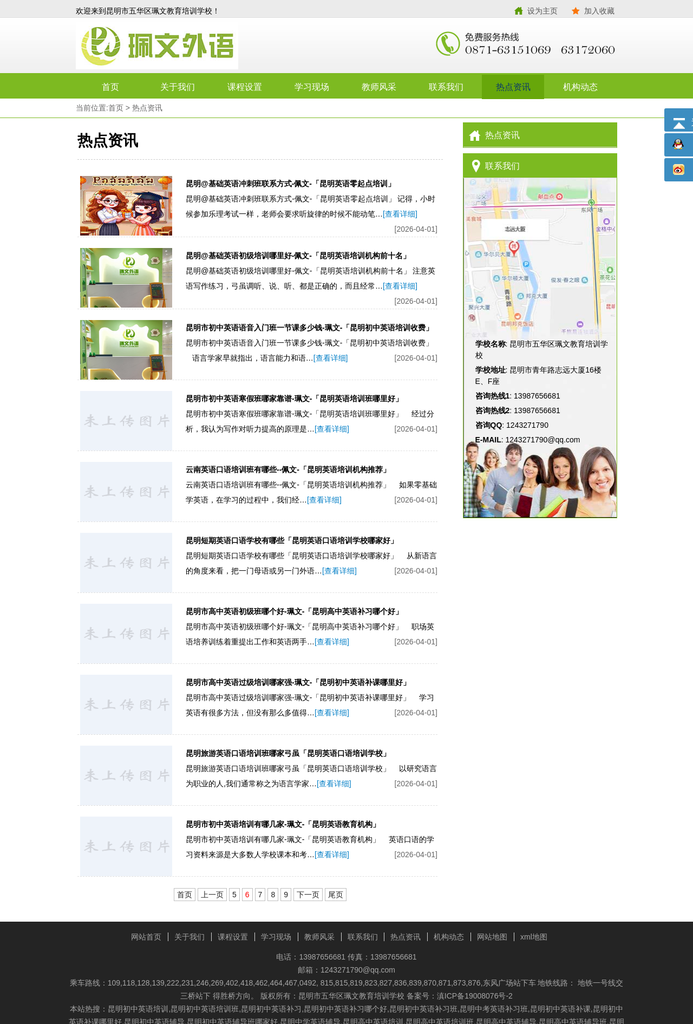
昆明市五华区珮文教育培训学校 (211, 46)
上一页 (212, 894)
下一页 (308, 894)
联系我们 (446, 87)
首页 (110, 87)
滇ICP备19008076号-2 (475, 996)
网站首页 (146, 936)
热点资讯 (513, 87)
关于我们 (177, 87)
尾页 (335, 894)
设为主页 (542, 10)
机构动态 (580, 87)
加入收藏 (599, 10)
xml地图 (533, 936)
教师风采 (379, 87)
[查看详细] (400, 214)
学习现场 (312, 87)
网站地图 (492, 936)
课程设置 (244, 87)
